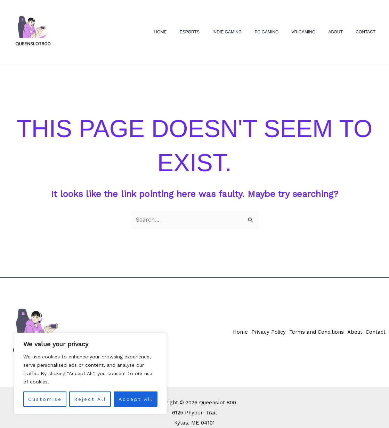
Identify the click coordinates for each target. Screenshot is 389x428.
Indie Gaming (247, 32)
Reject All (90, 399)
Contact (368, 32)
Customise (45, 399)
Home (190, 32)
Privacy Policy (265, 333)
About (342, 32)
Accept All (136, 399)
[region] (90, 373)
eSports (215, 32)
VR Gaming (315, 32)
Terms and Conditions (314, 333)
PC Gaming (283, 32)
